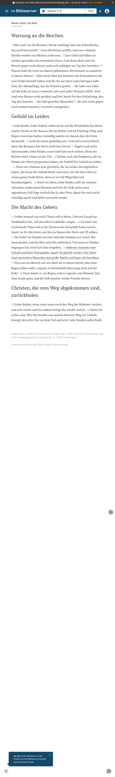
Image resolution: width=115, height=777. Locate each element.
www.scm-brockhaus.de (23, 769)
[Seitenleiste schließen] (61, 399)
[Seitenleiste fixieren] (61, 19)
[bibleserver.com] (24, 11)
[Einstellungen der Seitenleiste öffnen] (106, 27)
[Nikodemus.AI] (6, 764)
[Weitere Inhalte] (89, 61)
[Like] (67, 27)
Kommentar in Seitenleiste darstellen (87, 97)
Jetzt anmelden (95, 2)
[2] (38, 209)
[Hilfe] (111, 27)
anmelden (82, 42)
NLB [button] (92, 11)
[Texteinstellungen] (100, 11)
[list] (89, 109)
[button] (112, 2)
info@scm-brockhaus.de (23, 773)
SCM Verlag (18, 26)
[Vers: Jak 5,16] (85, 21)
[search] (65, 10)
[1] (41, 112)
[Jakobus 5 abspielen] (89, 151)
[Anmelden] (107, 11)
